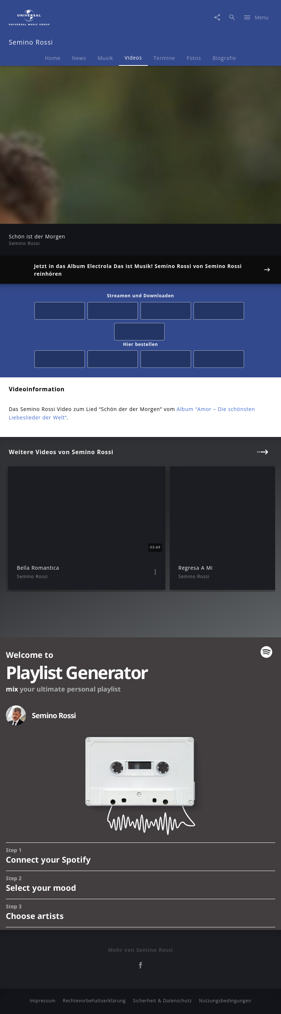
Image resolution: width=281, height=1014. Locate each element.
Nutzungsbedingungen (225, 1001)
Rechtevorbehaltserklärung (94, 1001)
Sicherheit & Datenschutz (162, 1001)
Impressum (43, 1001)
